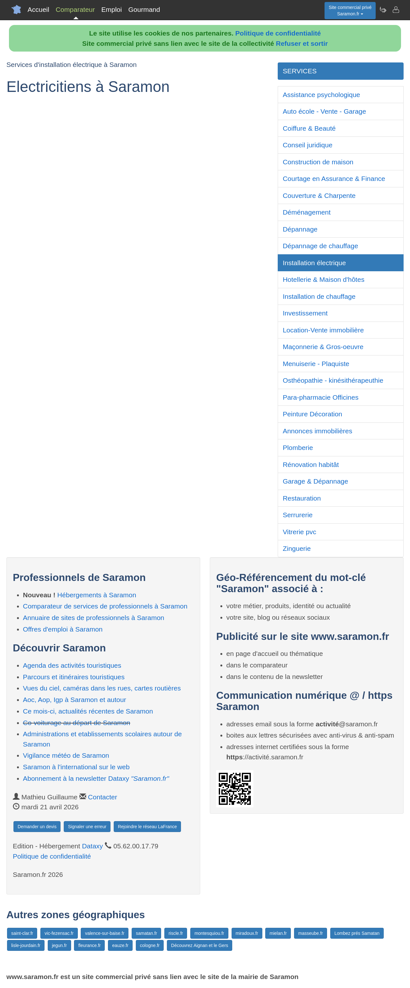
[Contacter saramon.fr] (395, 9)
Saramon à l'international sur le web (76, 767)
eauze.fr (120, 945)
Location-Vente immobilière (323, 330)
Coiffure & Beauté (309, 128)
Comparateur (75, 9)
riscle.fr (175, 933)
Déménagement (307, 212)
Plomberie (298, 447)
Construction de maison (318, 162)
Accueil (38, 9)
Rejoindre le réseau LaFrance (147, 826)
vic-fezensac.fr (59, 933)
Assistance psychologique (321, 94)
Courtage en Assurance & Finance (334, 178)
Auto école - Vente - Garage (324, 111)
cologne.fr (150, 945)
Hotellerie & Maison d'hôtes (324, 279)
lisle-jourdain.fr (25, 945)
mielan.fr (278, 933)
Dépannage (300, 229)
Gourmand (144, 9)
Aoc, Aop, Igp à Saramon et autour (74, 699)
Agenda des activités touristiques (72, 665)
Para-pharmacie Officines (321, 397)
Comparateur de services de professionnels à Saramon (105, 606)
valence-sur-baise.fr (104, 933)
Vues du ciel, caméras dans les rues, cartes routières (102, 688)
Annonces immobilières (317, 431)
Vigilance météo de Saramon (66, 755)
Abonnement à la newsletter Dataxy (96, 778)
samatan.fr (146, 933)
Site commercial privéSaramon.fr (350, 10)
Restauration (302, 498)
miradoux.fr (247, 933)
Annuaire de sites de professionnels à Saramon (93, 617)
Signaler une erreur (87, 826)
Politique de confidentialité (278, 33)
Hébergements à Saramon (96, 595)
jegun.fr (59, 945)
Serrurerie (298, 514)
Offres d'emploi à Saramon (63, 629)
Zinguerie (297, 548)
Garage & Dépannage (315, 481)
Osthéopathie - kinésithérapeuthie (333, 380)
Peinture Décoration (312, 414)
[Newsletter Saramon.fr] (382, 9)
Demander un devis (37, 826)
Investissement (305, 313)
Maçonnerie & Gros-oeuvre (323, 346)
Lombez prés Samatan (357, 933)
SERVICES (300, 71)
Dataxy (92, 846)
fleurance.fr (89, 945)
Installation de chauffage (319, 296)
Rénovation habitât (311, 464)
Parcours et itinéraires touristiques (74, 677)
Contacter (102, 797)
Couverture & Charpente (319, 195)
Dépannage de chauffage (320, 245)
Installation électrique (314, 262)
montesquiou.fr (209, 933)
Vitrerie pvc (299, 531)
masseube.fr (310, 933)
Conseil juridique (307, 145)
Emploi (111, 9)
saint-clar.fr (22, 933)
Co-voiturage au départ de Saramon (76, 722)
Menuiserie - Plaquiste (316, 363)
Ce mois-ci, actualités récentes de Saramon (88, 711)
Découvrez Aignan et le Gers (199, 945)
